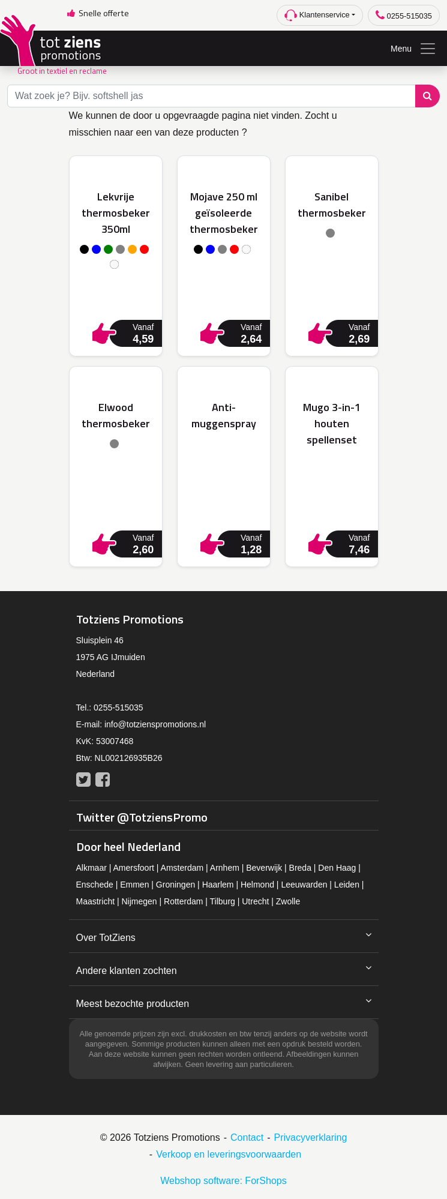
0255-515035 (404, 15)
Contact (246, 1137)
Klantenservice (317, 15)
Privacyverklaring (310, 1137)
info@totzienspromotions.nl (155, 724)
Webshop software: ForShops (223, 1181)
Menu (414, 48)
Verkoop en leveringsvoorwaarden (228, 1154)
